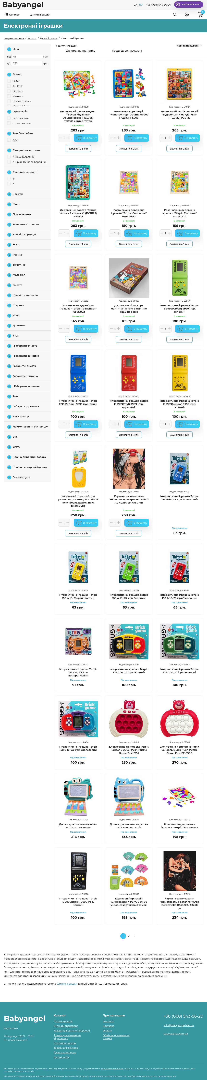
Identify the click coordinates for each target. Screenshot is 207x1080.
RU (141, 4)
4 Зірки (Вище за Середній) (27, 162)
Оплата (107, 1030)
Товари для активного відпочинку (67, 1037)
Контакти (108, 1021)
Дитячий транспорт (66, 1025)
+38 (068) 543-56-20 (158, 4)
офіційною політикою (112, 1068)
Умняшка (15, 96)
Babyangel (23, 4)
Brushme (15, 91)
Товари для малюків (66, 1047)
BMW (13, 81)
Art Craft (15, 86)
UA (135, 4)
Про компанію (114, 1015)
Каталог (14, 14)
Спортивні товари (65, 1043)
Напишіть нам (188, 5)
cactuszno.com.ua (176, 1033)
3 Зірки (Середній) (21, 156)
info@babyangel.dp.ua (179, 1025)
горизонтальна (19, 123)
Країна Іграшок (19, 101)
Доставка (108, 1025)
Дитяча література (65, 1052)
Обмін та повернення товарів (116, 1037)
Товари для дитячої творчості (72, 1030)
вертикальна (18, 118)
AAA (12, 140)
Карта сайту (11, 1028)
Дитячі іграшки (40, 14)
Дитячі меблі (61, 1057)
